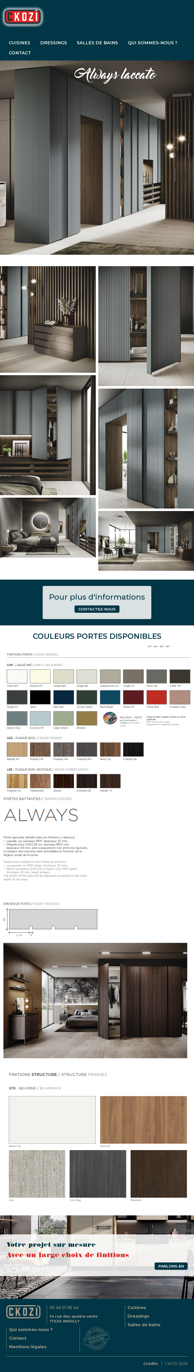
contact (20, 52)
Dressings (53, 42)
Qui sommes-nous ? (152, 42)
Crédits (150, 1363)
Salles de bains (97, 42)
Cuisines (19, 42)
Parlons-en (171, 1266)
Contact (17, 1338)
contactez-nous (97, 609)
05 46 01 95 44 (64, 1307)
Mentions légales (27, 1346)
